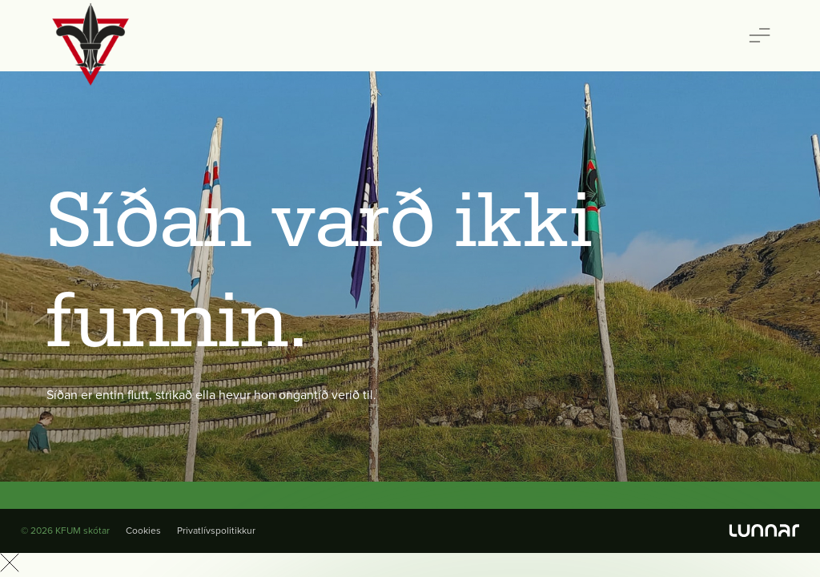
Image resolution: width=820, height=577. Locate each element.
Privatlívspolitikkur (216, 530)
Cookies (143, 530)
